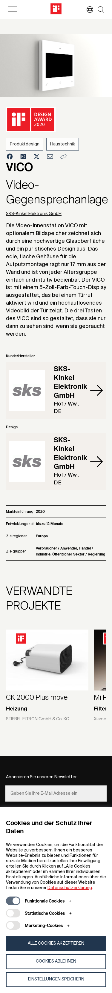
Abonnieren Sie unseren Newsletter (41, 777)
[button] (87, 9)
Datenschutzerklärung (69, 888)
